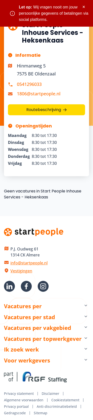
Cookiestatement (65, 400)
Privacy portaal (16, 406)
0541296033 (29, 84)
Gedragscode (15, 413)
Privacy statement (19, 393)
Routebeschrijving (43, 110)
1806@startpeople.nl (39, 94)
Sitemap (40, 413)
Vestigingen (21, 271)
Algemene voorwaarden (23, 400)
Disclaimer (50, 393)
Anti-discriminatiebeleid (57, 406)
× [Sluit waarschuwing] (83, 6)
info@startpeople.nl (29, 263)
